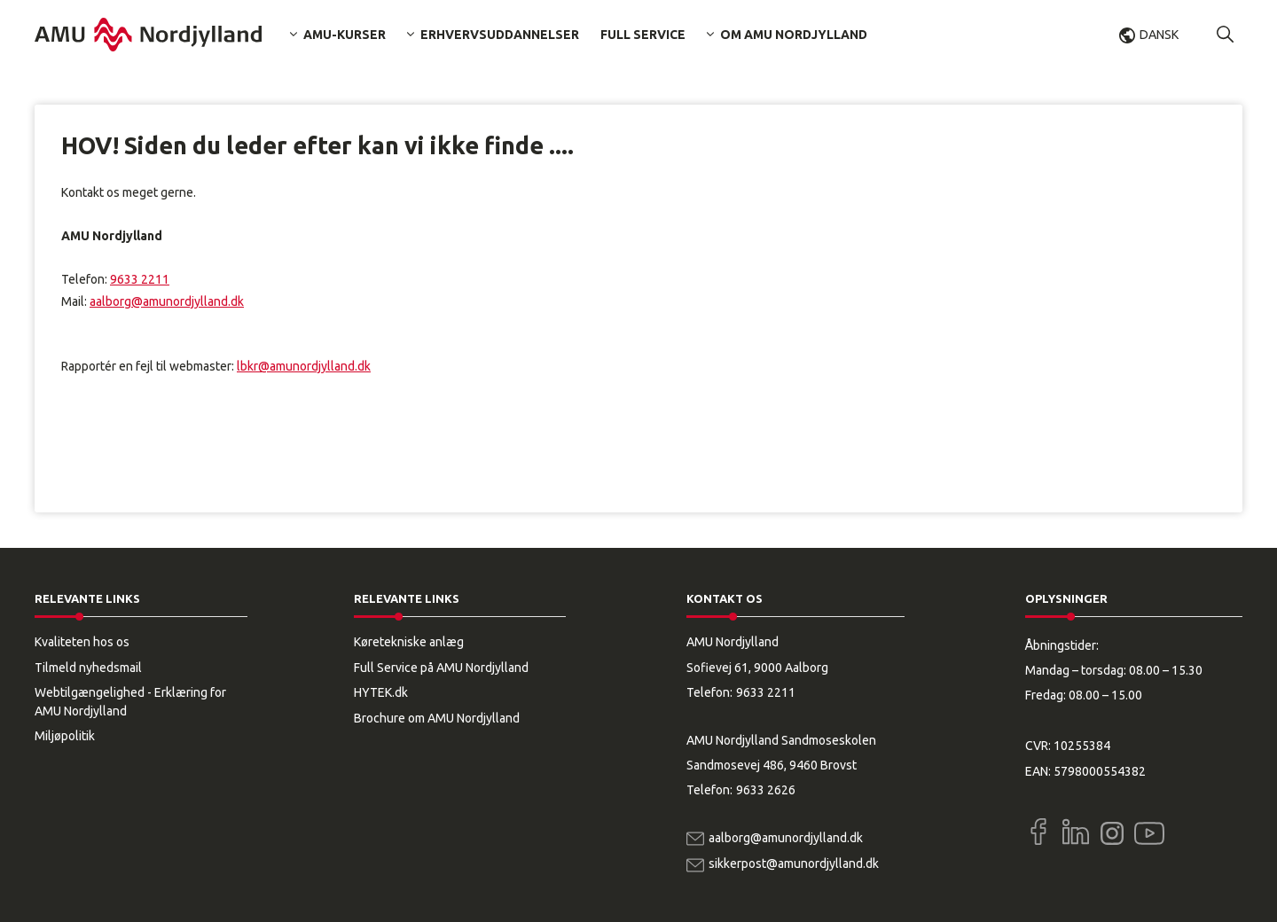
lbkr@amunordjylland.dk (304, 366)
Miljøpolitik (65, 736)
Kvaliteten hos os (82, 642)
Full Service (643, 34)
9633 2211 (139, 279)
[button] (1225, 34)
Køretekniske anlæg (409, 642)
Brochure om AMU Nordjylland (437, 718)
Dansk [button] (1159, 34)
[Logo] (148, 34)
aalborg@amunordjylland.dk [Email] (786, 838)
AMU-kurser (344, 34)
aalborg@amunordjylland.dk (167, 301)
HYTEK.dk (381, 692)
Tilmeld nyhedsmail (88, 667)
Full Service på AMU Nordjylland (441, 667)
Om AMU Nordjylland (793, 34)
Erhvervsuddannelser (499, 34)
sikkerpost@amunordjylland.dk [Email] (794, 863)
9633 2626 (765, 790)
